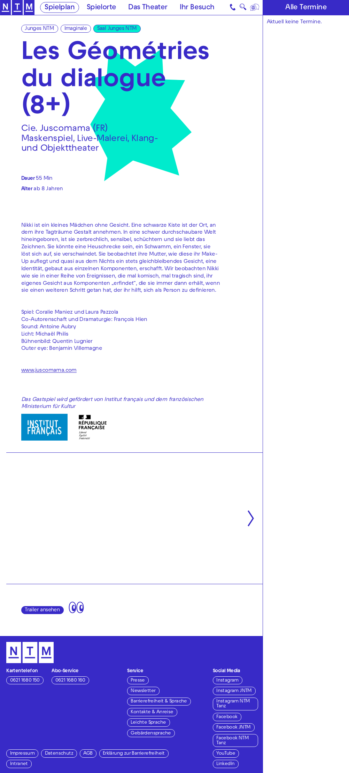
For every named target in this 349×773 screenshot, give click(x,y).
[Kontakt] (233, 7)
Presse (138, 680)
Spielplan (60, 8)
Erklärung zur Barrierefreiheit (134, 753)
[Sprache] (255, 7)
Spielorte (101, 8)
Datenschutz (59, 753)
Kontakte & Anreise (152, 712)
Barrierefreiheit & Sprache (159, 701)
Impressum (22, 753)
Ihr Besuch (197, 8)
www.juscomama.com (49, 370)
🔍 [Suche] (243, 8)
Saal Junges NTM (117, 28)
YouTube (225, 753)
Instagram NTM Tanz (233, 704)
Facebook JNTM (233, 727)
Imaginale (75, 28)
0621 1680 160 (70, 680)
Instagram (227, 680)
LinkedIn (225, 764)
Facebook (226, 717)
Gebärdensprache (151, 733)
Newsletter (143, 691)
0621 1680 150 (25, 680)
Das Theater (147, 8)
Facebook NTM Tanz (232, 741)
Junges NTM (39, 28)
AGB (87, 753)
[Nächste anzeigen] (250, 518)
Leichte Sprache (148, 722)
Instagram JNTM (234, 691)
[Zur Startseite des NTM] (17, 7)
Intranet (19, 764)
